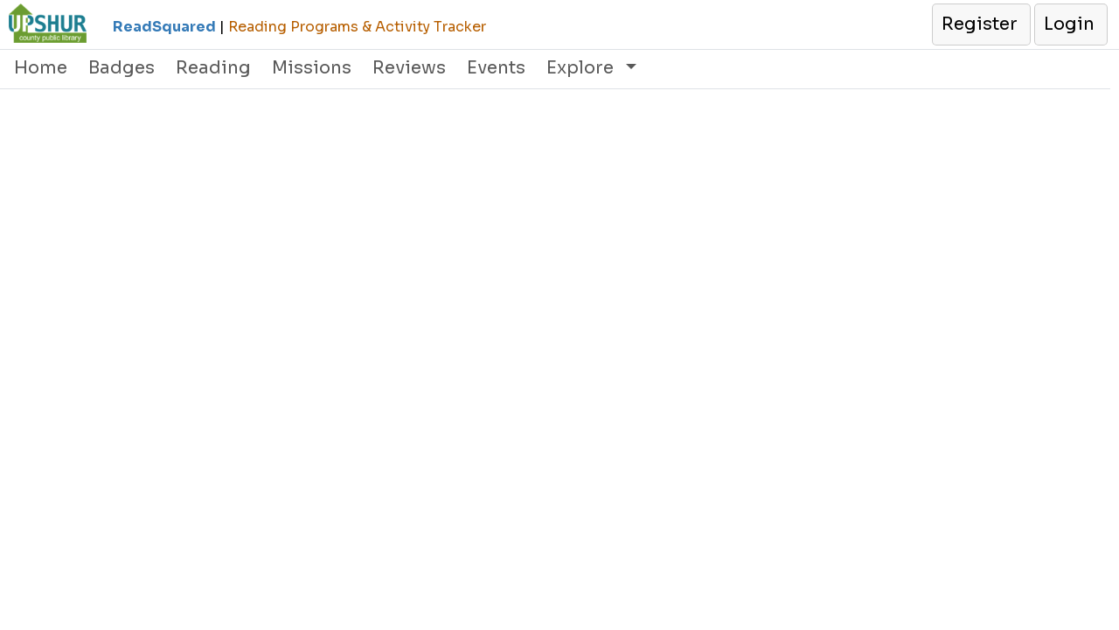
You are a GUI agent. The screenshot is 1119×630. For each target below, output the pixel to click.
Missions (311, 68)
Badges (121, 68)
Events (496, 68)
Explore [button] (582, 68)
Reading (213, 68)
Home (40, 68)
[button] (980, 24)
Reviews (409, 68)
